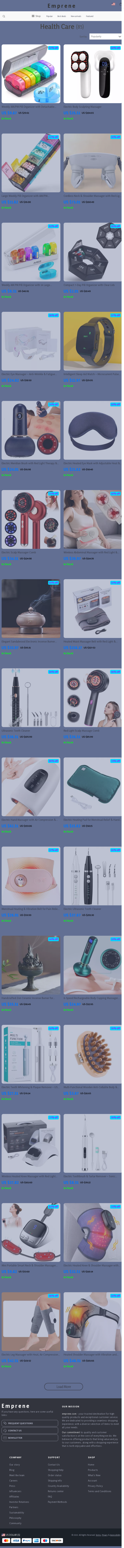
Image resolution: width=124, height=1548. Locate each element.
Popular (49, 16)
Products (93, 1476)
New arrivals (76, 16)
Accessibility (115, 1541)
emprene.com (69, 1420)
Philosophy (15, 1524)
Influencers (15, 1497)
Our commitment (71, 1438)
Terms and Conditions (99, 1497)
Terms (98, 1541)
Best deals (61, 16)
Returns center (56, 1497)
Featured (89, 16)
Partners (13, 1513)
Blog (11, 1476)
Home (91, 1471)
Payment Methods (57, 1508)
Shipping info (55, 1487)
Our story (14, 1471)
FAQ (50, 1503)
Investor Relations (19, 1508)
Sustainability (16, 1519)
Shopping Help (56, 1476)
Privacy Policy (95, 1492)
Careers (13, 1487)
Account (92, 1487)
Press (12, 1492)
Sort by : (84, 43)
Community (15, 1529)
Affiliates (14, 1503)
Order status (55, 1481)
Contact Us (54, 1471)
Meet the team (17, 1481)
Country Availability (58, 1492)
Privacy (105, 1541)
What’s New (94, 1481)
